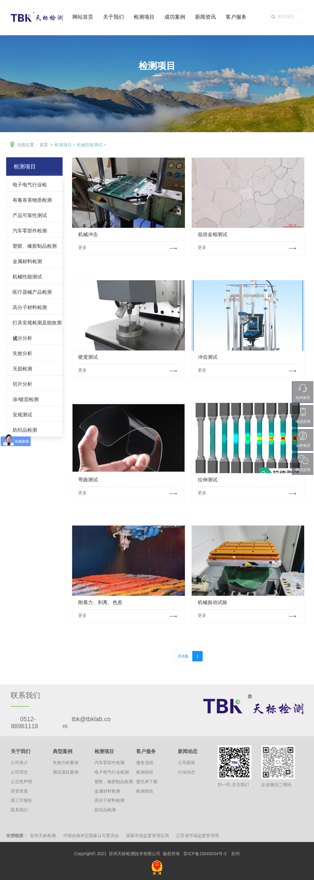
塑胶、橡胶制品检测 (35, 246)
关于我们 (113, 18)
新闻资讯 (205, 18)
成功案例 (174, 18)
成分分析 (22, 338)
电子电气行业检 (30, 184)
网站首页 (82, 18)
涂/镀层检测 (26, 399)
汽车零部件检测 (30, 230)
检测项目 (144, 18)
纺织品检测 (25, 430)
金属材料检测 (27, 261)
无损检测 (22, 368)
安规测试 (22, 414)
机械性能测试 (89, 144)
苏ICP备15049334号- (203, 853)
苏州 (235, 853)
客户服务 (236, 18)
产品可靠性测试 (30, 215)
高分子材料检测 (30, 307)
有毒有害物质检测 (32, 200)
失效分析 (22, 353)
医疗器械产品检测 (32, 292)
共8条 (183, 656)
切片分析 (22, 384)
